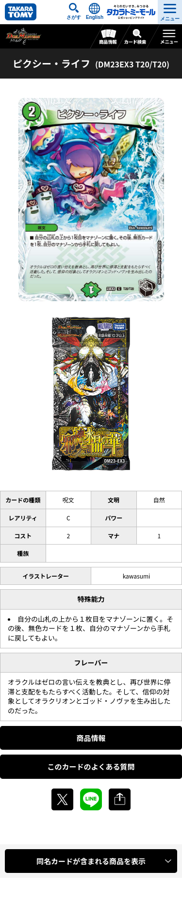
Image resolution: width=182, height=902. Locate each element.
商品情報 (90, 738)
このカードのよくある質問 (90, 766)
